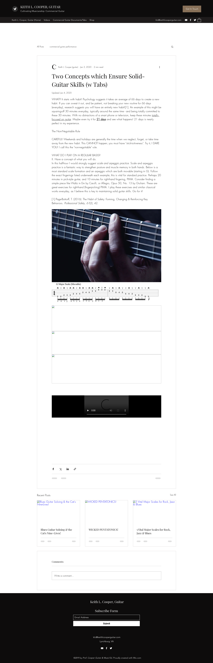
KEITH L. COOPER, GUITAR (40, 7)
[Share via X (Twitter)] (60, 469)
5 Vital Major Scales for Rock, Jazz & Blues (154, 531)
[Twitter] (194, 20)
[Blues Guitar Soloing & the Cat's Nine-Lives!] (58, 512)
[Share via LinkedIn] (67, 469)
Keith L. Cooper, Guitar (107, 601)
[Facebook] (190, 20)
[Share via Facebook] (53, 469)
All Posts (40, 46)
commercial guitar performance (63, 46)
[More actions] (159, 67)
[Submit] (106, 623)
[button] (199, 20)
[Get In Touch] (192, 9)
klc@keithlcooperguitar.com (168, 20)
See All (173, 494)
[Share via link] (75, 469)
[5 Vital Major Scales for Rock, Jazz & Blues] (154, 512)
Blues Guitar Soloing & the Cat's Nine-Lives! (56, 531)
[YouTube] (186, 20)
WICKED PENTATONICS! (103, 529)
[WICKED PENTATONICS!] (106, 512)
